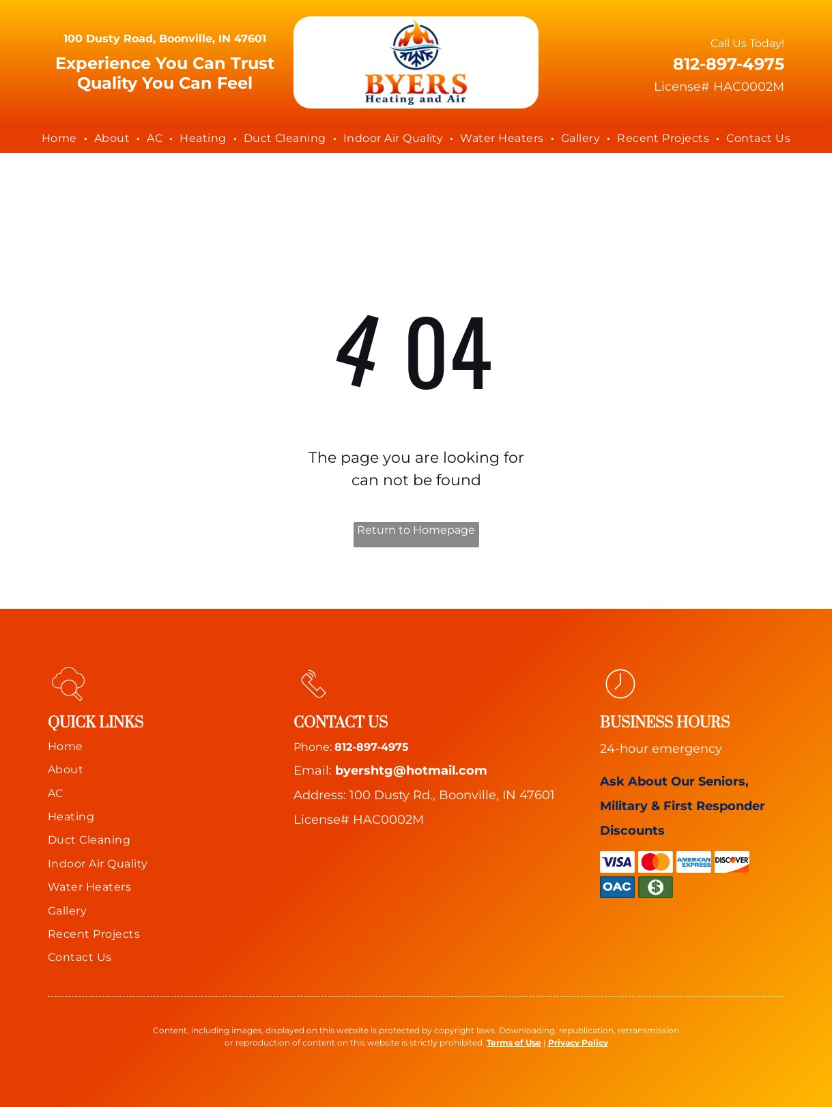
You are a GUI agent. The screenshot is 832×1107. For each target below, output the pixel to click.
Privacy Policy (578, 1042)
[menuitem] (61, 138)
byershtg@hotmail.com (411, 770)
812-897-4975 (371, 747)
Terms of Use (514, 1042)
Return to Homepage (416, 529)
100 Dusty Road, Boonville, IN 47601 (164, 38)
